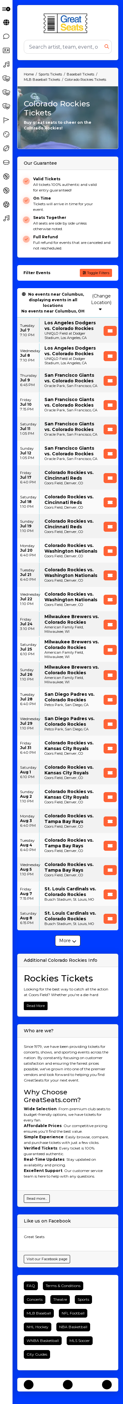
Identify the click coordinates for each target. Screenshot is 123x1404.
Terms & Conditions (63, 1285)
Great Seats (34, 1236)
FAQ (31, 1285)
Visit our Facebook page (47, 1259)
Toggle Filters (96, 273)
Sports (83, 1299)
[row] (67, 330)
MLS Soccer (79, 1340)
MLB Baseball (39, 1313)
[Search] (64, 47)
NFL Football (73, 1313)
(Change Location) (101, 302)
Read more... (37, 1198)
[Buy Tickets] (110, 331)
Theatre (60, 1299)
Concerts (35, 1299)
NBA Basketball (73, 1326)
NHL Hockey (38, 1326)
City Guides (37, 1354)
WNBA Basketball (43, 1340)
